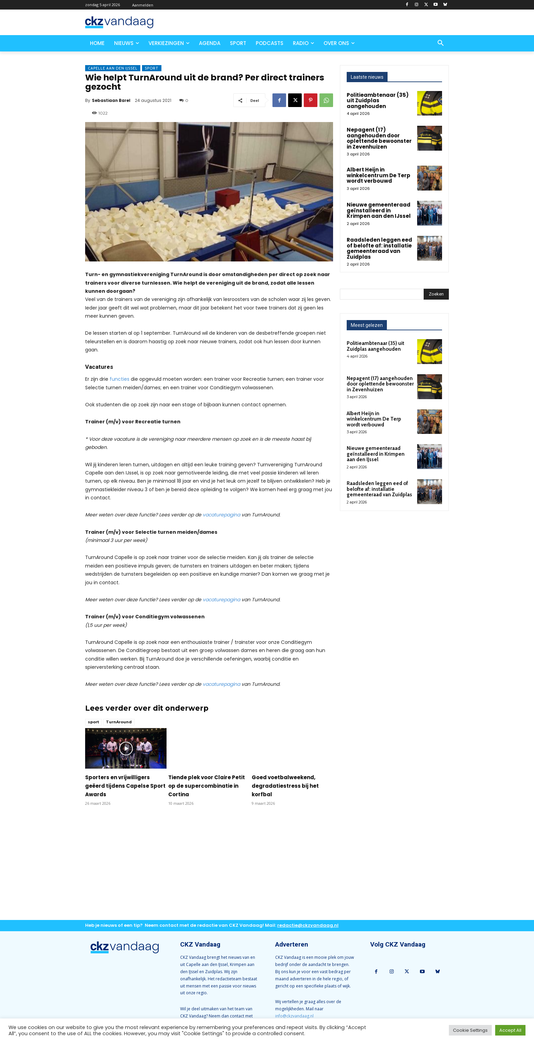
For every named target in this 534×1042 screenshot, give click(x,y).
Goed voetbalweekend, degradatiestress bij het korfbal (285, 786)
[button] (441, 43)
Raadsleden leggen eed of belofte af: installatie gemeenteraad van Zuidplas (379, 248)
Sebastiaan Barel (111, 100)
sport (93, 722)
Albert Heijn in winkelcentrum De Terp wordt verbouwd (378, 175)
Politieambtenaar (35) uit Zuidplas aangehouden (378, 100)
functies (119, 379)
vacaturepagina (221, 514)
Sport (151, 68)
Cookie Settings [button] (470, 1030)
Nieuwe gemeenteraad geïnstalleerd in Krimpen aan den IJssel (379, 210)
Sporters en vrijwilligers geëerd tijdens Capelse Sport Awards (125, 786)
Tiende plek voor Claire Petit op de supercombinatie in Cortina (206, 786)
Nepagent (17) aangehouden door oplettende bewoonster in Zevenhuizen (379, 138)
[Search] (436, 294)
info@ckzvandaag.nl (294, 1016)
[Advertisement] (209, 868)
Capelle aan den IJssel (112, 68)
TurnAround (119, 722)
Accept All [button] (510, 1030)
